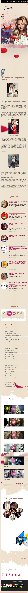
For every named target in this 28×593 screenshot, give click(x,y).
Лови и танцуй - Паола (10, 358)
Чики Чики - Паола (9, 356)
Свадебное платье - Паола (11, 348)
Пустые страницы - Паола (11, 363)
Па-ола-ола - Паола (9, 354)
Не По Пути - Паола (9, 371)
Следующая (22, 295)
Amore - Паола (8, 341)
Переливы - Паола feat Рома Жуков (13, 380)
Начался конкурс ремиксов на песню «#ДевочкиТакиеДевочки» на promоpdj (18, 284)
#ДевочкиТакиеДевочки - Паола (13, 335)
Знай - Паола (8, 373)
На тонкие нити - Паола (11, 329)
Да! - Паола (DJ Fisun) (10, 350)
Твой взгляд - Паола (10, 382)
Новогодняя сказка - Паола (11, 331)
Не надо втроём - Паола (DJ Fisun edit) (14, 346)
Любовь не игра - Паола (11, 361)
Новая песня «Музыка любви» (16, 273)
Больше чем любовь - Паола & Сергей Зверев (16, 344)
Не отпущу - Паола (9, 369)
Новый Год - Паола (9, 324)
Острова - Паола (9, 375)
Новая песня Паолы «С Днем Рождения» (18, 201)
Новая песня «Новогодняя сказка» (17, 236)
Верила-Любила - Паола (11, 367)
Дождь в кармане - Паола (11, 352)
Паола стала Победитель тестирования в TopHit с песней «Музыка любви (17, 262)
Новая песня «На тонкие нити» (17, 224)
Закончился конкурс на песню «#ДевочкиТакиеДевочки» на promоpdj (18, 247)
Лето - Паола (8, 337)
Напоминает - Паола (10, 384)
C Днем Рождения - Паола (11, 327)
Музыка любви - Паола (10, 333)
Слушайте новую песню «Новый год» (17, 213)
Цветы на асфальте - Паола (11, 378)
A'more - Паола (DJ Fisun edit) (12, 339)
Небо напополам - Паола (11, 365)
